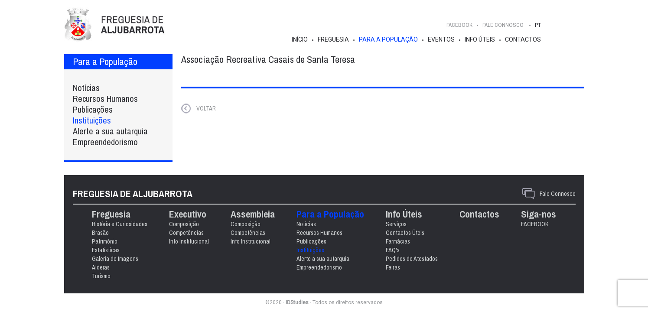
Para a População (388, 39)
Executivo (187, 214)
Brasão (100, 233)
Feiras (393, 267)
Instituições (92, 120)
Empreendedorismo (105, 141)
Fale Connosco (558, 194)
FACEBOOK (459, 25)
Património (104, 241)
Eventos (441, 39)
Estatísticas (106, 250)
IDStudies (297, 302)
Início (300, 39)
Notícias (86, 87)
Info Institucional (189, 241)
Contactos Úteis (405, 233)
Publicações (93, 109)
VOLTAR (206, 108)
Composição (184, 224)
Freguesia (333, 39)
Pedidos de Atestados (412, 259)
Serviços (396, 224)
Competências (186, 233)
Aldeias (101, 267)
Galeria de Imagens (115, 259)
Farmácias (398, 241)
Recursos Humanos (105, 98)
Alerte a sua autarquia (110, 131)
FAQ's (393, 250)
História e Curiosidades (119, 224)
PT (538, 25)
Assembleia (253, 214)
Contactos (523, 39)
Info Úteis (480, 39)
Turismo (101, 276)
